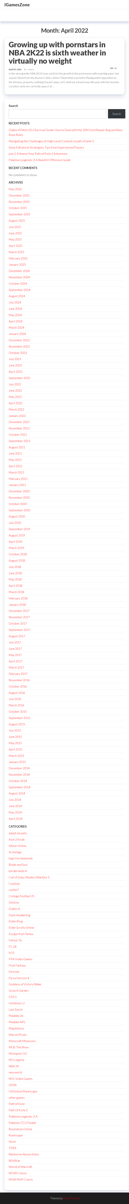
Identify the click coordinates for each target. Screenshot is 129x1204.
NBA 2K (14, 1066)
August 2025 (17, 220)
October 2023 (18, 353)
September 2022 (19, 378)
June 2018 (15, 573)
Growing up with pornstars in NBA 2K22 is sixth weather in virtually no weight (57, 52)
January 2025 (17, 264)
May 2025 (15, 239)
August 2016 (17, 693)
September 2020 (19, 510)
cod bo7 (14, 890)
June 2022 (15, 390)
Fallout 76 (15, 940)
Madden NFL (17, 1022)
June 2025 (15, 233)
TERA (12, 1148)
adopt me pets (18, 833)
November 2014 (19, 774)
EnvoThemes (71, 1198)
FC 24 (12, 946)
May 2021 (15, 460)
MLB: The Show (18, 1047)
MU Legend (16, 1060)
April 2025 (15, 245)
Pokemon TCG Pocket (22, 1123)
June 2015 (15, 736)
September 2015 (19, 718)
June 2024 (15, 308)
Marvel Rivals (18, 1034)
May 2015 (15, 743)
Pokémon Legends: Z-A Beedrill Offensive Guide (39, 160)
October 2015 (18, 711)
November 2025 (19, 202)
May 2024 (15, 315)
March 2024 (16, 327)
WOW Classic (18, 1173)
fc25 (11, 953)
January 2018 (17, 604)
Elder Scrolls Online (21, 927)
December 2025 (19, 195)
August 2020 (17, 516)
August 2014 (17, 793)
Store (12, 1141)
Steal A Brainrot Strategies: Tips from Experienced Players (46, 147)
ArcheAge (15, 852)
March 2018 (16, 592)
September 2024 (19, 290)
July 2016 (15, 699)
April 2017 (15, 661)
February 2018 (18, 598)
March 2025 (16, 252)
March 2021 (16, 472)
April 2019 (15, 541)
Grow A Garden (18, 990)
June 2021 (15, 453)
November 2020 (19, 497)
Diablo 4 (14, 909)
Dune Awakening (19, 915)
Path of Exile (17, 1104)
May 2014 (15, 812)
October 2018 (18, 554)
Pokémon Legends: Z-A (23, 1116)
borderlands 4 (18, 871)
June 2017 (15, 648)
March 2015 (16, 755)
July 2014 (15, 799)
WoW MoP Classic (21, 1179)
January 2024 (17, 334)
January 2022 (17, 416)
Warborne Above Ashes (24, 1154)
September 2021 (19, 441)
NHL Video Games (20, 1078)
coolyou (31, 69)
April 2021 (15, 466)
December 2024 (19, 271)
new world (15, 1072)
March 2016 (16, 705)
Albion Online (17, 846)
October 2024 (18, 283)
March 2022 (16, 409)
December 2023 (19, 340)
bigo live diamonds (21, 858)
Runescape (16, 1135)
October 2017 (18, 623)
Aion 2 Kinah (17, 839)
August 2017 (17, 636)
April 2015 (15, 749)
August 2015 (17, 724)
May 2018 (15, 579)
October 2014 (18, 781)
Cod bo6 (14, 883)
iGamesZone (17, 4)
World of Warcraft (20, 1167)
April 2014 (15, 818)
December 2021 (19, 422)
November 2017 (19, 617)
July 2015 (15, 730)
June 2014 (15, 806)
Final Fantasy (17, 965)
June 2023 (15, 365)
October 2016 (18, 686)
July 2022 (15, 384)
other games (17, 1097)
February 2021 (18, 479)
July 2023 (15, 359)
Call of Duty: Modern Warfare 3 (29, 877)
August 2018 (17, 560)
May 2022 (15, 397)
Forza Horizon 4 (19, 978)
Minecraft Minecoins (22, 1041)
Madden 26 (16, 1015)
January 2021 (17, 485)
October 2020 (18, 504)
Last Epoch (16, 1009)
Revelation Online (20, 1129)
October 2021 (18, 434)
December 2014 (19, 768)
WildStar (14, 1160)
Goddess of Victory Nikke (25, 984)
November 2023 (19, 346)
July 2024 (15, 302)
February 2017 (18, 674)
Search (13, 106)
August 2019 (17, 535)
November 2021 (19, 428)
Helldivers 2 (17, 1003)
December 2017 (19, 611)
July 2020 (15, 522)
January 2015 (17, 762)
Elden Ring (16, 921)
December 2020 (19, 491)
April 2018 (15, 585)
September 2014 (19, 787)
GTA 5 (13, 997)
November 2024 (19, 277)
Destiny (14, 902)
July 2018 (15, 567)
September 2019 (19, 529)
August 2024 (17, 296)
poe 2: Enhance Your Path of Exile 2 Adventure (38, 153)
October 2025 (18, 208)
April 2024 (15, 321)
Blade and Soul (18, 864)
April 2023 (15, 371)
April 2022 (15, 403)
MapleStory (16, 1028)
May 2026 (15, 189)
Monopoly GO (18, 1053)
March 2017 (16, 667)
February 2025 (18, 258)
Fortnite (14, 971)
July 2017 (15, 642)
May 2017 (15, 655)
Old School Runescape (23, 1091)
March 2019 (16, 548)
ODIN (12, 1085)
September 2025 (19, 214)
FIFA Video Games (20, 959)
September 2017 (19, 630)
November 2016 (19, 680)
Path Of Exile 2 (18, 1110)
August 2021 (17, 447)
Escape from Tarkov (21, 934)
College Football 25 (21, 896)
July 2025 (15, 227)
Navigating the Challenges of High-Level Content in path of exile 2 (51, 141)
